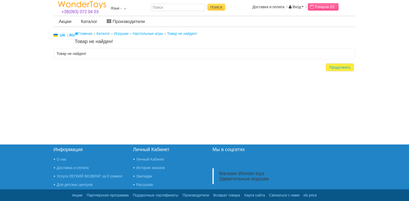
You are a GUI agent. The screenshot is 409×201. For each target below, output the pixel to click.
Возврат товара (226, 195)
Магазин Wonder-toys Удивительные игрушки (244, 176)
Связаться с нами (284, 195)
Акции (65, 21)
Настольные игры (148, 33)
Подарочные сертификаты (156, 195)
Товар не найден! (182, 33)
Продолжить (339, 67)
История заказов (150, 168)
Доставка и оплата (268, 7)
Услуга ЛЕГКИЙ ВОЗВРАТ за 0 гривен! (90, 176)
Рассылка (144, 185)
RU (72, 35)
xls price (310, 195)
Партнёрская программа (108, 195)
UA (62, 35)
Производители (126, 21)
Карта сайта (254, 195)
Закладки (144, 176)
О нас (61, 159)
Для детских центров (75, 185)
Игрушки (121, 33)
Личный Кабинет (150, 159)
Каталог (89, 21)
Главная (83, 33)
